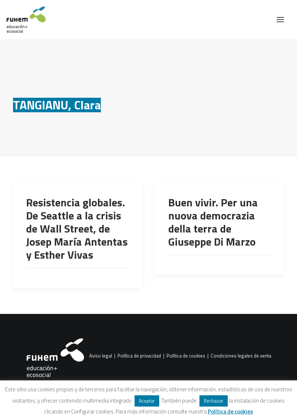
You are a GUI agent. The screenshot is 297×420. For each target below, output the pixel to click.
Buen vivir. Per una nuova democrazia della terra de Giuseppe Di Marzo (213, 222)
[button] (280, 19)
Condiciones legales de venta (241, 356)
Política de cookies (185, 356)
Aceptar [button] (147, 400)
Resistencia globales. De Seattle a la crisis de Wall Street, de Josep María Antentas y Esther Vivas (77, 228)
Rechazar (213, 400)
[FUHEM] (23, 20)
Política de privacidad (139, 356)
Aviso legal (100, 356)
